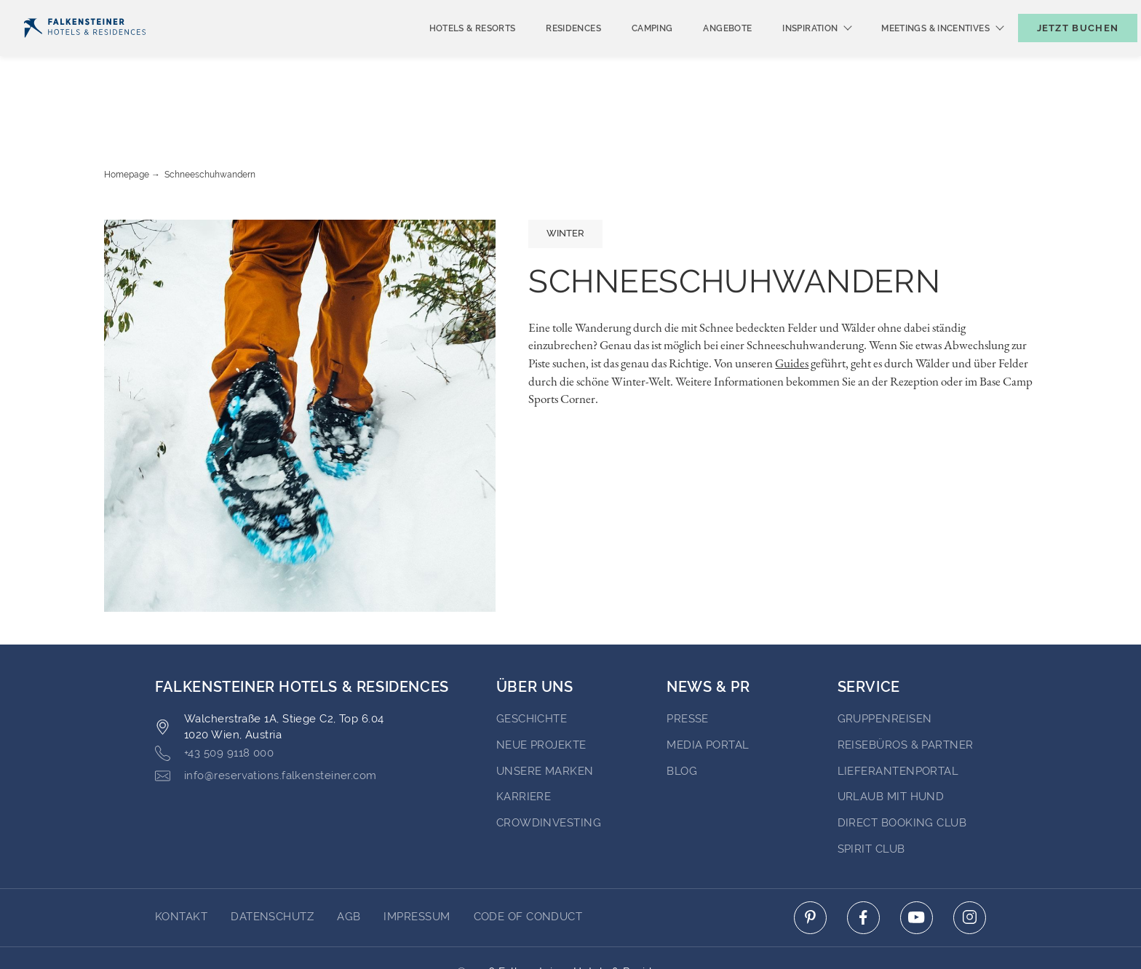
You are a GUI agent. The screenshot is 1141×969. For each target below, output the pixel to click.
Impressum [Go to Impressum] (416, 860)
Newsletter (868, 12)
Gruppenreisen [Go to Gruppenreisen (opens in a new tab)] (885, 662)
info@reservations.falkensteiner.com (266, 719)
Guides (791, 307)
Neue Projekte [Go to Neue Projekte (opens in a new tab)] (541, 688)
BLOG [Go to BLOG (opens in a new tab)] (682, 715)
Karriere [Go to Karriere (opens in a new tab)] (524, 740)
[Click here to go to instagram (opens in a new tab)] (969, 861)
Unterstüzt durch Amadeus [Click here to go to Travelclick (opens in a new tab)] (571, 931)
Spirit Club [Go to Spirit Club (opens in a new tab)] (871, 792)
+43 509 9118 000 (214, 697)
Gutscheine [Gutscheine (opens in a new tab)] (959, 12)
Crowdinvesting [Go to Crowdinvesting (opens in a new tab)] (548, 766)
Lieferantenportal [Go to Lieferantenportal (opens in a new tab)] (898, 715)
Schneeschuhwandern (209, 118)
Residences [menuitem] (549, 52)
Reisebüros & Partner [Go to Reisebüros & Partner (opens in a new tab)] (906, 688)
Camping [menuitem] (628, 52)
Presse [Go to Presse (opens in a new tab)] (688, 662)
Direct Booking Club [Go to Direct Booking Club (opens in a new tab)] (902, 766)
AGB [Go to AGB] (348, 860)
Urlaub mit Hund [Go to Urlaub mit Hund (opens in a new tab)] (891, 740)
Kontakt (1104, 12)
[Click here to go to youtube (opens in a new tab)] (916, 861)
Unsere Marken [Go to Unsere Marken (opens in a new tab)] (545, 715)
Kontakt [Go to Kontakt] (181, 860)
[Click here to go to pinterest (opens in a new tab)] (810, 861)
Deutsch (52, 12)
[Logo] (85, 52)
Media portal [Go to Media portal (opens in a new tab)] (708, 688)
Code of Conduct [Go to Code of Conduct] (528, 860)
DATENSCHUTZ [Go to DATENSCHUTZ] (272, 860)
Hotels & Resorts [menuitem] (448, 52)
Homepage (126, 118)
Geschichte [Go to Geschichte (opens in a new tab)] (532, 662)
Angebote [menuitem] (703, 52)
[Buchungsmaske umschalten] (1062, 52)
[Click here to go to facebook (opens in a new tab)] (863, 861)
